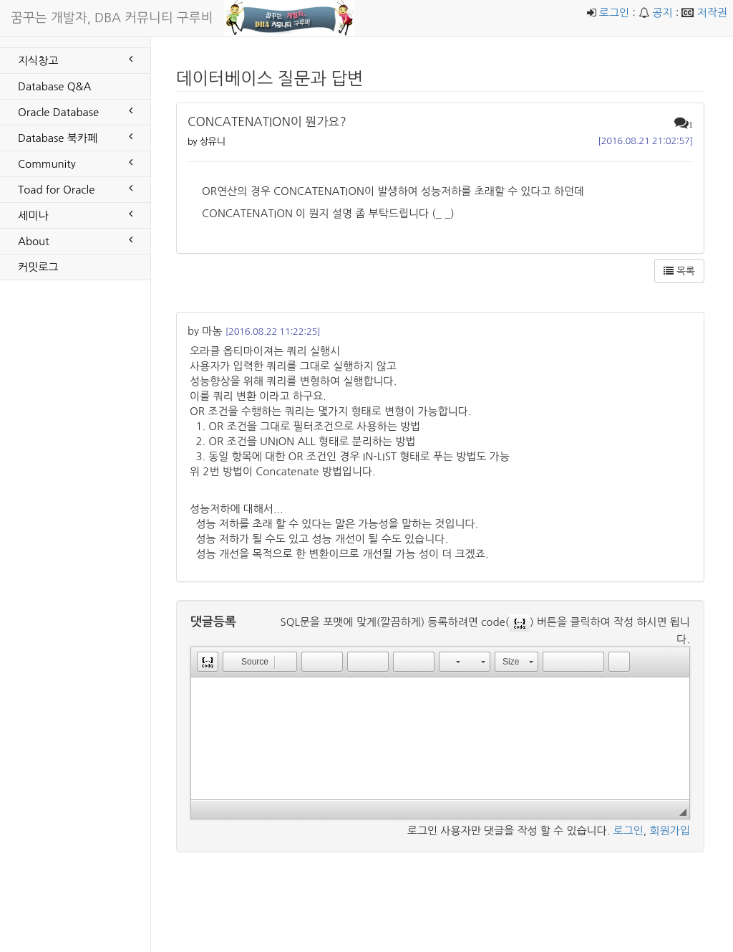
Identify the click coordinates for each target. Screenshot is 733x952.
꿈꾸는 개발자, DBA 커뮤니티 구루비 (112, 17)
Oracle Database (75, 111)
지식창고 (75, 59)
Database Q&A (54, 86)
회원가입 (670, 830)
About (75, 240)
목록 (679, 271)
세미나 (75, 214)
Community (75, 162)
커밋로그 (38, 267)
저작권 (712, 12)
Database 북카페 (75, 136)
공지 (662, 12)
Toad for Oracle (75, 188)
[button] (208, 661)
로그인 (614, 12)
